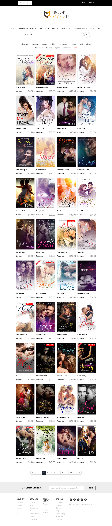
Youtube (45, 513)
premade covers (27, 28)
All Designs (25, 44)
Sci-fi (81, 44)
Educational (63, 44)
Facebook (46, 504)
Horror (44, 44)
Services (44, 28)
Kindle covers (34, 514)
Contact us (66, 28)
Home (13, 28)
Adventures (39, 48)
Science (49, 48)
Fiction (88, 44)
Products (19, 508)
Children (53, 44)
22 (71, 473)
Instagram (46, 510)
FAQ (99, 28)
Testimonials (81, 28)
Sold (75, 48)
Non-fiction (67, 48)
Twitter (45, 507)
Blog (92, 28)
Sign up (92, 3)
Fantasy (73, 44)
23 (75, 473)
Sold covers (60, 502)
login (83, 3)
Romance (35, 44)
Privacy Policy (60, 514)
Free (55, 28)
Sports (57, 48)
